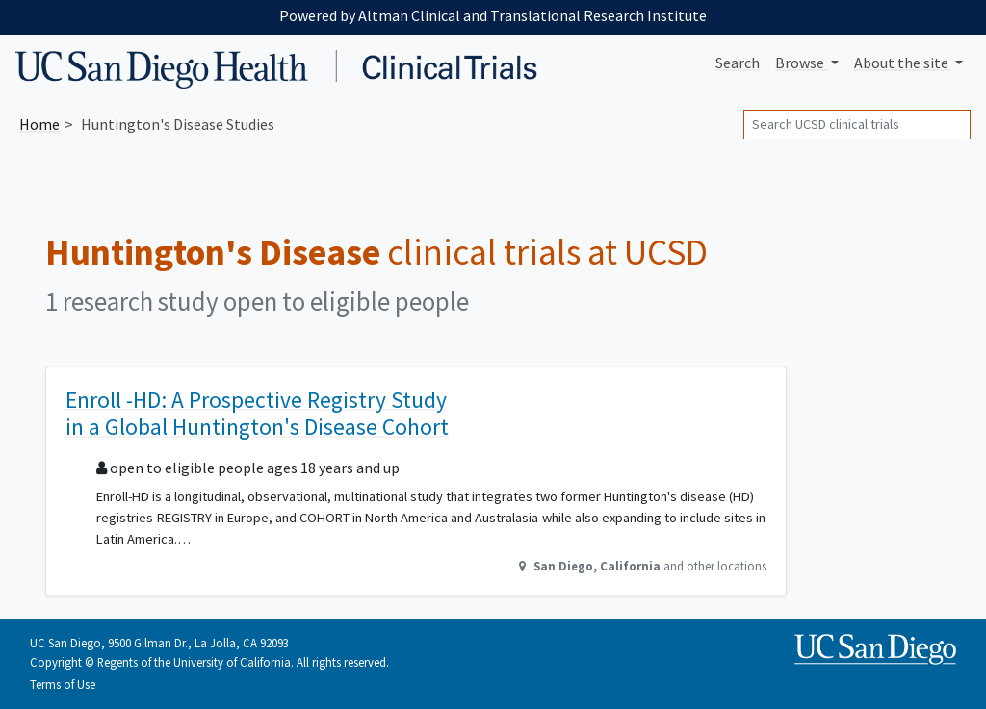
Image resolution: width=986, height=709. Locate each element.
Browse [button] (801, 62)
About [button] (902, 62)
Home (39, 124)
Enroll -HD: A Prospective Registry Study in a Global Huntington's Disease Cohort (257, 413)
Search (737, 62)
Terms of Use (62, 684)
